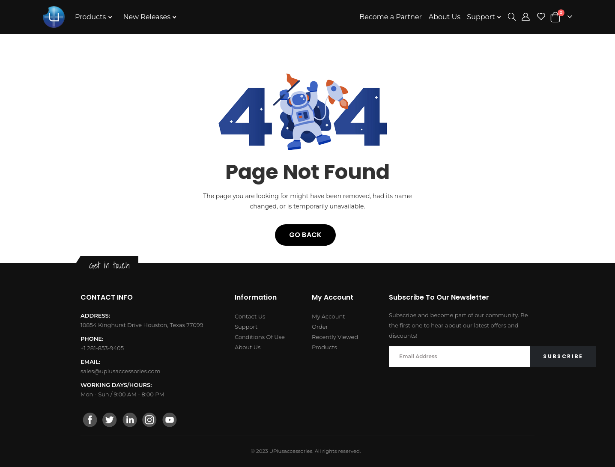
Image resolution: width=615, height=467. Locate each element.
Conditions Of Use (260, 336)
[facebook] (90, 420)
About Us (444, 17)
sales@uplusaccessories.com (121, 371)
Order (320, 326)
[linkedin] (129, 420)
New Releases (148, 17)
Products (91, 17)
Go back (305, 235)
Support (482, 17)
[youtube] (169, 420)
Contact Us (250, 316)
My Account (328, 316)
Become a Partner (390, 17)
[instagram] (149, 420)
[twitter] (110, 420)
